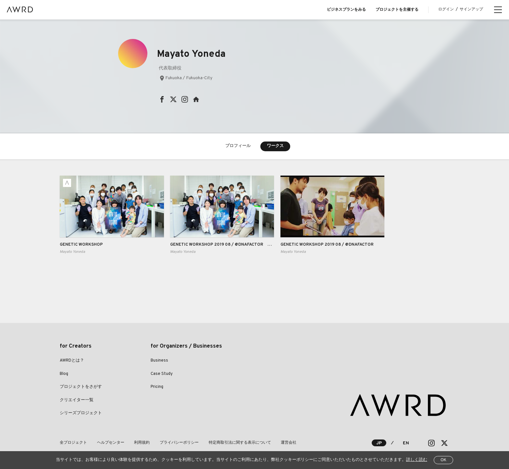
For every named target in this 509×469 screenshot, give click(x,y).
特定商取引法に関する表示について (239, 442)
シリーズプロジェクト (81, 413)
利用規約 (141, 442)
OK (443, 460)
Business (159, 361)
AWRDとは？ (72, 361)
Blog (64, 373)
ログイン (446, 9)
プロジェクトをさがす (81, 387)
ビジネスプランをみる (346, 9)
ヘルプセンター (110, 442)
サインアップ (471, 9)
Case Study (162, 373)
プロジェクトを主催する (397, 9)
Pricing (157, 387)
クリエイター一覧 (76, 400)
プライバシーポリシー (178, 442)
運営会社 (287, 442)
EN (406, 443)
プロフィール (238, 146)
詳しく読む (416, 460)
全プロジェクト (73, 442)
